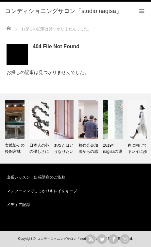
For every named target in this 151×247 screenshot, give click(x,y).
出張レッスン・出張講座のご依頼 (36, 177)
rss (90, 239)
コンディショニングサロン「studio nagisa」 (69, 238)
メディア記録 (18, 204)
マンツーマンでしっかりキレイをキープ (42, 191)
